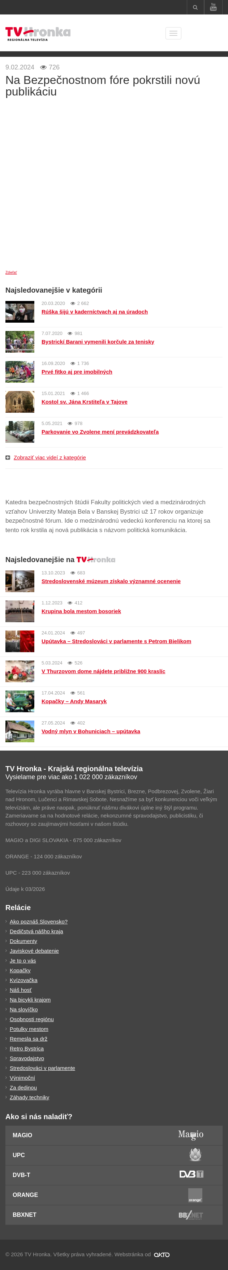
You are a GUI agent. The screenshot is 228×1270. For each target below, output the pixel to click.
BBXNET (24, 1215)
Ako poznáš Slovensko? (39, 921)
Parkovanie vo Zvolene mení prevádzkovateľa (100, 432)
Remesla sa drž (28, 1039)
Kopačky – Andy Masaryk (74, 701)
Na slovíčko (24, 1009)
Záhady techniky (29, 1097)
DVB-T (21, 1175)
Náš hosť (21, 990)
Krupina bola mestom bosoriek (81, 611)
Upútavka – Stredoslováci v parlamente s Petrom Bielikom (116, 641)
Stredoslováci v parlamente (42, 1068)
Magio (22, 1135)
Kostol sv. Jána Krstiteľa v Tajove (85, 402)
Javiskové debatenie (34, 951)
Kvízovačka (24, 980)
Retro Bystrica (27, 1048)
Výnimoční (22, 1078)
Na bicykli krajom (30, 1000)
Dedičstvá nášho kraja (36, 931)
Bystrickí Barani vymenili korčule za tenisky (98, 342)
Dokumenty (23, 941)
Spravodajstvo (27, 1058)
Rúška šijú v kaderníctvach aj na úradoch (95, 312)
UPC (19, 1155)
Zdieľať (11, 273)
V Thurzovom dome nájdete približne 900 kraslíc (103, 671)
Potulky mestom (29, 1029)
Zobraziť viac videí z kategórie (45, 457)
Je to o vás (23, 960)
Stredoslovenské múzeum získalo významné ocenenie (111, 581)
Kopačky (20, 970)
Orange (25, 1195)
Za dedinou (23, 1087)
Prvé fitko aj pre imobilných (77, 372)
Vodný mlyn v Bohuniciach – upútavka (91, 731)
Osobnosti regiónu (32, 1019)
